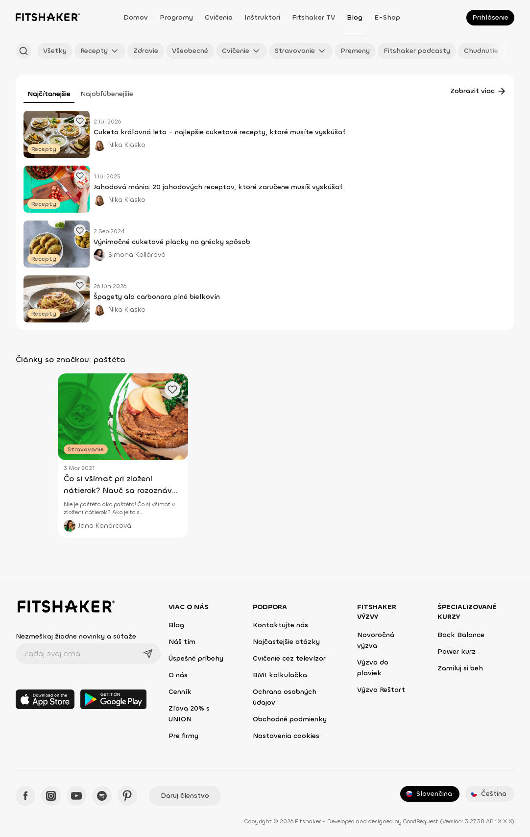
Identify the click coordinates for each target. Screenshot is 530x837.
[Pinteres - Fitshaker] (127, 796)
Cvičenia (219, 17)
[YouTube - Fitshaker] (76, 796)
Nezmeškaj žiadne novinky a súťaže (76, 636)
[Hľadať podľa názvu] (23, 51)
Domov (135, 17)
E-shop (387, 17)
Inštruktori (262, 17)
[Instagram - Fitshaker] (51, 796)
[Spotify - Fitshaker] (102, 796)
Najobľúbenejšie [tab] (106, 93)
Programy (176, 17)
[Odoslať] (148, 654)
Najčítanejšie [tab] (49, 93)
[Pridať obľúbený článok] (80, 120)
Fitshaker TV (313, 17)
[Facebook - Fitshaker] (25, 796)
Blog (354, 17)
